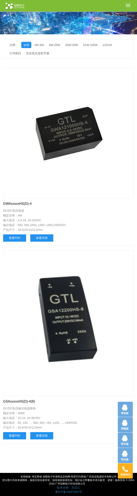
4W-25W (54, 45)
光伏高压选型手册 (37, 53)
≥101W (107, 45)
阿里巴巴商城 (78, 476)
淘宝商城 (37, 476)
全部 (26, 45)
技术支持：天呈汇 (68, 487)
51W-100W (90, 45)
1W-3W (39, 45)
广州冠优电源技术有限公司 (101, 476)
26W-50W (71, 45)
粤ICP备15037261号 (68, 492)
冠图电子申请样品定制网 (56, 476)
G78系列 (15, 53)
